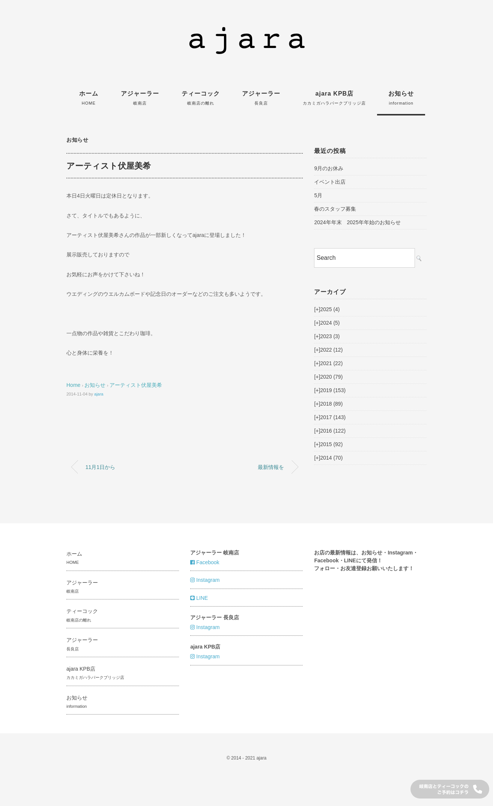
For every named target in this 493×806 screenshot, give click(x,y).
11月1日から (100, 467)
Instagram (204, 580)
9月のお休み (328, 168)
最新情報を (271, 467)
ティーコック (201, 97)
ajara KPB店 (334, 97)
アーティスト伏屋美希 (136, 385)
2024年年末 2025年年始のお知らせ (357, 222)
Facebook (204, 562)
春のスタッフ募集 (335, 209)
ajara (98, 394)
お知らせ (401, 97)
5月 (318, 195)
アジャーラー (140, 97)
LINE (199, 598)
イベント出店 (330, 182)
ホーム (88, 97)
